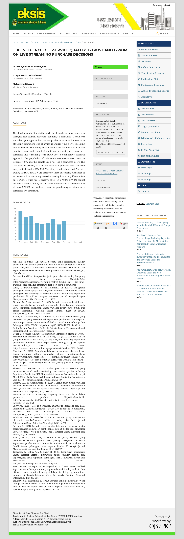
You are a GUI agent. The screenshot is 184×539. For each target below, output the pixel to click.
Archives (25, 42)
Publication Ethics (149, 79)
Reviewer (145, 61)
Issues (27, 33)
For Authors (146, 114)
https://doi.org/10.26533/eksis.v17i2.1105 (33, 94)
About (127, 33)
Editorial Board (147, 55)
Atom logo (145, 167)
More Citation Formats (108, 152)
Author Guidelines (149, 67)
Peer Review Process (151, 73)
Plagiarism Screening (151, 85)
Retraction (145, 144)
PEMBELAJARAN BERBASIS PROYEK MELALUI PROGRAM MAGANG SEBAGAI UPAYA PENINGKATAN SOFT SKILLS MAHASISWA (154, 290)
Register (157, 5)
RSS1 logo (145, 179)
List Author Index (148, 155)
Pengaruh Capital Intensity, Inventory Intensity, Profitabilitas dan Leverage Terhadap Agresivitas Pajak (153, 258)
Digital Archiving (148, 150)
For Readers (146, 108)
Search (163, 33)
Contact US (145, 96)
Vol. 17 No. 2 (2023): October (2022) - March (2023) (57, 42)
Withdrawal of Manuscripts (154, 138)
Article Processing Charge (153, 90)
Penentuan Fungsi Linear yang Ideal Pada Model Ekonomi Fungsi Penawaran (153, 225)
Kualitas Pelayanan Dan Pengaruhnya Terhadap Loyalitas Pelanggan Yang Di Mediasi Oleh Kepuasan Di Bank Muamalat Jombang (153, 241)
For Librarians (147, 120)
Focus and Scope (148, 49)
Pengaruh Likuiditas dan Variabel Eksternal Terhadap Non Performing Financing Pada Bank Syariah (154, 274)
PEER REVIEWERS (46, 33)
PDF (99, 67)
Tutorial (144, 191)
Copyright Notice (148, 126)
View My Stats (153, 203)
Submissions (89, 33)
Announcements (109, 33)
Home (16, 33)
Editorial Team (68, 33)
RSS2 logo (145, 173)
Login (168, 5)
